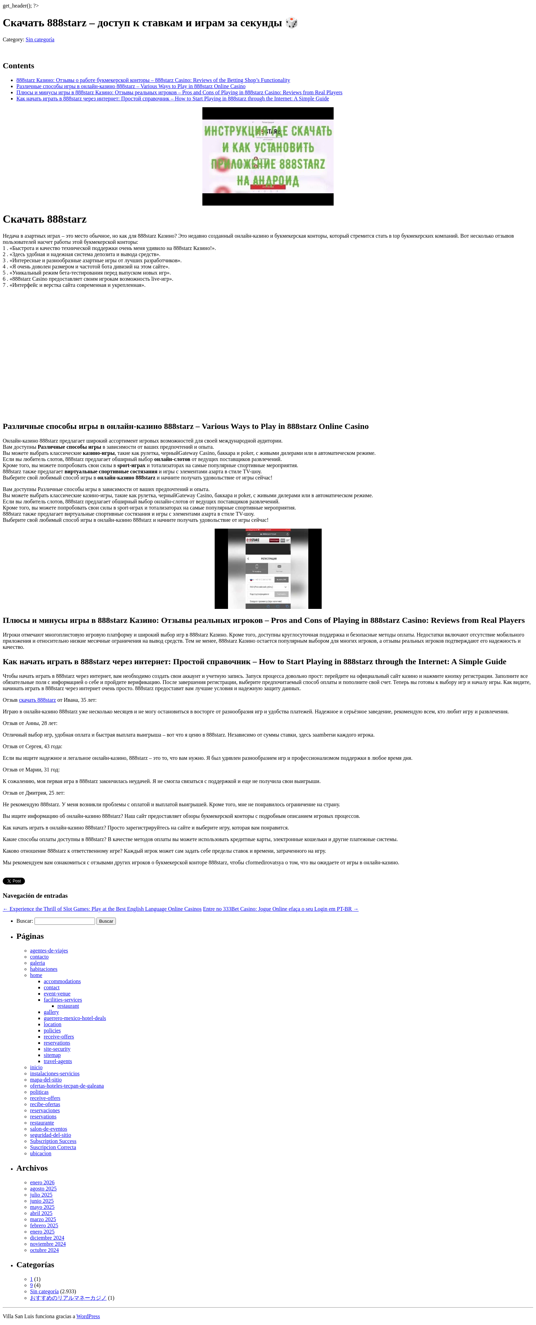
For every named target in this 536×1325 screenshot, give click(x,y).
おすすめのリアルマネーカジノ (68, 1298)
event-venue (57, 993)
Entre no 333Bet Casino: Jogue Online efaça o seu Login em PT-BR (281, 909)
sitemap (52, 1055)
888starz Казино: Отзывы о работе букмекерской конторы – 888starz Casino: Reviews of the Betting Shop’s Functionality (153, 80)
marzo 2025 (43, 1219)
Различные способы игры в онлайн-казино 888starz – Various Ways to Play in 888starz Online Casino (130, 86)
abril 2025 (41, 1213)
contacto (39, 957)
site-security (57, 1049)
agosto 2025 (43, 1188)
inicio (36, 1067)
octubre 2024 (44, 1250)
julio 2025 (41, 1195)
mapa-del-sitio (46, 1080)
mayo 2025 (42, 1207)
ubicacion (40, 1153)
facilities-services (63, 1000)
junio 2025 (42, 1201)
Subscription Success (53, 1141)
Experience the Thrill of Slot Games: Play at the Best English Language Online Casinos (102, 909)
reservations (57, 1043)
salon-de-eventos (48, 1129)
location (53, 1024)
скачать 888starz (37, 700)
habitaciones (43, 969)
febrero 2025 (44, 1225)
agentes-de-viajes (49, 950)
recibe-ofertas (45, 1104)
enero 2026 (42, 1182)
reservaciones (45, 1110)
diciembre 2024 (47, 1238)
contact (51, 987)
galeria (37, 963)
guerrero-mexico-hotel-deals (75, 1018)
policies (52, 1030)
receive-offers (59, 1037)
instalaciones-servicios (55, 1073)
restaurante (42, 1123)
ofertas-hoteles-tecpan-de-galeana (67, 1086)
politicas (39, 1092)
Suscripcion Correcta (53, 1147)
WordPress (88, 1316)
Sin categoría (40, 39)
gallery (51, 1012)
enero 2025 (42, 1232)
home (36, 975)
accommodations (62, 981)
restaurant (68, 1006)
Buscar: (24, 921)
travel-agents (58, 1061)
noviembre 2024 (48, 1244)
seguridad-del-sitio (50, 1135)
